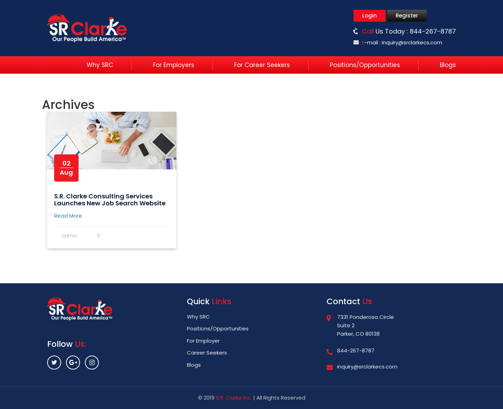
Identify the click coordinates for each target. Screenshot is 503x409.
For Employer (203, 340)
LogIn (369, 15)
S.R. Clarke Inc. (234, 397)
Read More (68, 215)
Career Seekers (207, 352)
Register (407, 15)
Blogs (448, 65)
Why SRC (100, 65)
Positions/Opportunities (365, 65)
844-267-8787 (433, 31)
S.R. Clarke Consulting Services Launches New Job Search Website (110, 199)
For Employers (173, 65)
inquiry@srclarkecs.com (412, 42)
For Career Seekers (262, 65)
